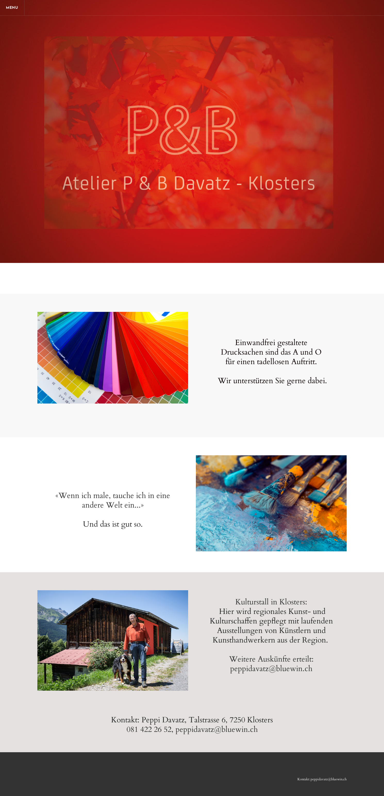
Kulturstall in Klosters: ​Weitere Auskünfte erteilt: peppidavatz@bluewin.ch (271, 635)
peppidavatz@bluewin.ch (217, 729)
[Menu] (13, 7)
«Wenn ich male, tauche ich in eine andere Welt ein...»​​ (112, 500)
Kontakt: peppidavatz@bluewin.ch (322, 779)
